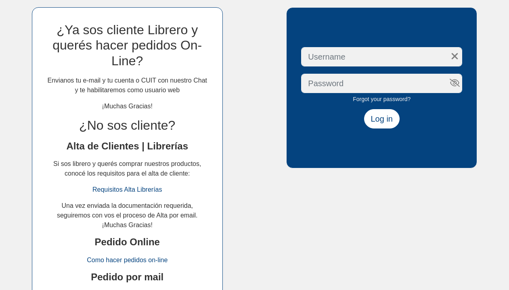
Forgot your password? (382, 99)
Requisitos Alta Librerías (127, 189)
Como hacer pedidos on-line (127, 260)
